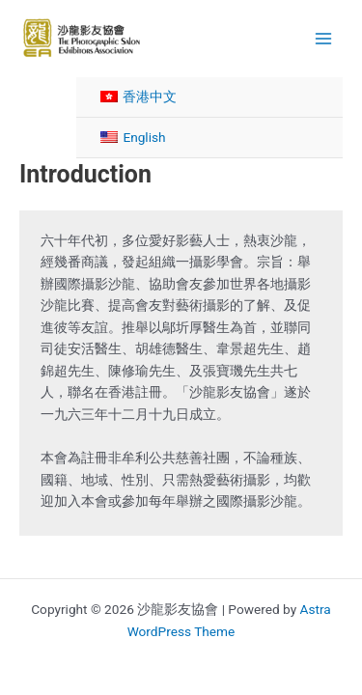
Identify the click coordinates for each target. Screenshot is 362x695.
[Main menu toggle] (324, 38)
